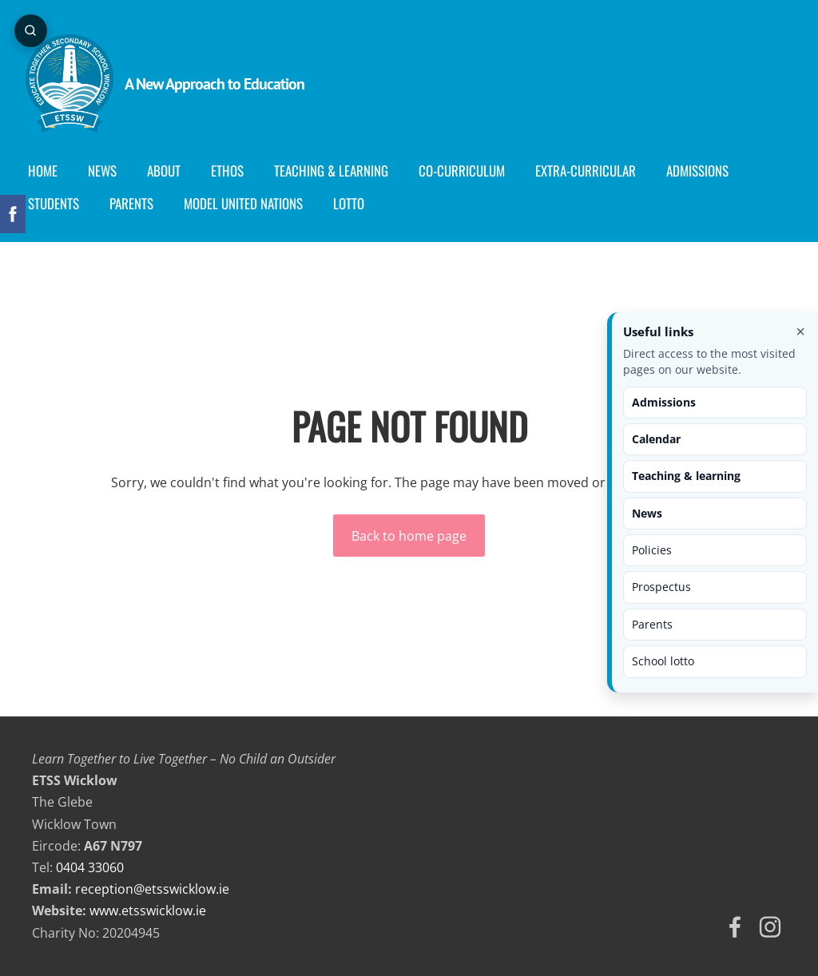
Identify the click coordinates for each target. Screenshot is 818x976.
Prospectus (661, 586)
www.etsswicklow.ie (147, 910)
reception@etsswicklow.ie (152, 889)
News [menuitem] (108, 171)
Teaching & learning (686, 475)
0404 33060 (90, 867)
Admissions (664, 402)
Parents (652, 624)
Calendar (656, 438)
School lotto (663, 661)
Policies (652, 549)
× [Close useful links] (800, 331)
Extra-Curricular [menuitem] (592, 171)
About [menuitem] (170, 171)
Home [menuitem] (49, 171)
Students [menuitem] (59, 203)
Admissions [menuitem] (704, 171)
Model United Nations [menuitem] (249, 203)
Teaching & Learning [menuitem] (337, 171)
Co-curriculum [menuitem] (468, 171)
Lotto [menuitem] (355, 203)
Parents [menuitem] (138, 203)
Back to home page (409, 536)
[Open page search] (32, 32)
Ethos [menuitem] (233, 171)
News (647, 513)
